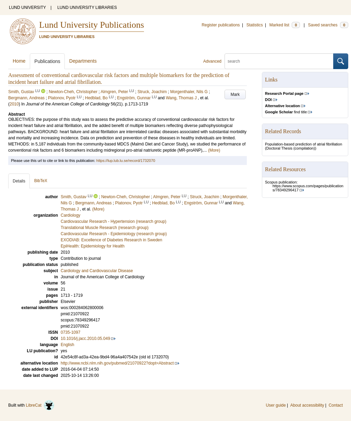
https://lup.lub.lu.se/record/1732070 (125, 160)
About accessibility (307, 405)
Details (19, 181)
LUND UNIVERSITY (27, 7)
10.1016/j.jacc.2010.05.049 (85, 338)
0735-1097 (70, 332)
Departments (83, 61)
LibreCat (40, 405)
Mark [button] (235, 94)
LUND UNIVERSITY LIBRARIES (87, 7)
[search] (279, 61)
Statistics (254, 25)
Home (19, 61)
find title (286, 112)
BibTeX (40, 180)
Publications (47, 61)
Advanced (212, 61)
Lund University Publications (91, 25)
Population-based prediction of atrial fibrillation (303, 144)
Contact (336, 405)
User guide (276, 405)
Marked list (284, 25)
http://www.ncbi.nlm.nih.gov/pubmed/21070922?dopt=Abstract (117, 363)
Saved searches (328, 25)
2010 (14, 104)
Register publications (221, 25)
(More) (214, 150)
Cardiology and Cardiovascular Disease (97, 270)
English (67, 344)
